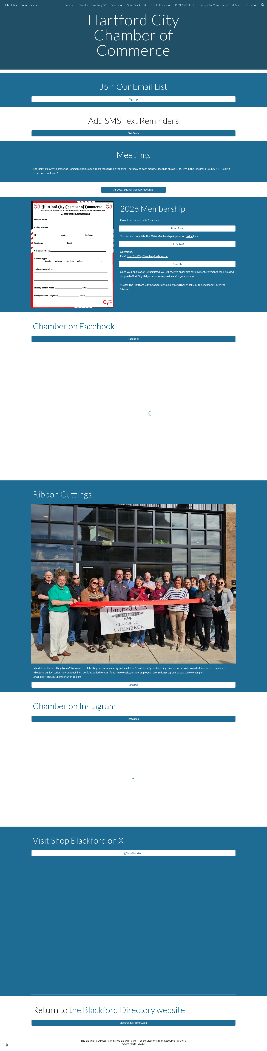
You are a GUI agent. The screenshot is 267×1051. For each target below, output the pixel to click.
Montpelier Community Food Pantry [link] (220, 5)
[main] (133, 35)
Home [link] (66, 5)
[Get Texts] (133, 133)
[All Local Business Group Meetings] (133, 190)
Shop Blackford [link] (136, 5)
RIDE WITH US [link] (184, 5)
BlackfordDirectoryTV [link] (92, 5)
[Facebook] (133, 339)
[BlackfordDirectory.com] (133, 1023)
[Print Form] (177, 228)
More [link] (249, 5)
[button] (263, 5)
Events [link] (114, 5)
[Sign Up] (133, 99)
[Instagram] (133, 719)
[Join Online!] (177, 244)
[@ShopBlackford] (133, 853)
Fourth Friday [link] (158, 5)
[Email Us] (177, 264)
